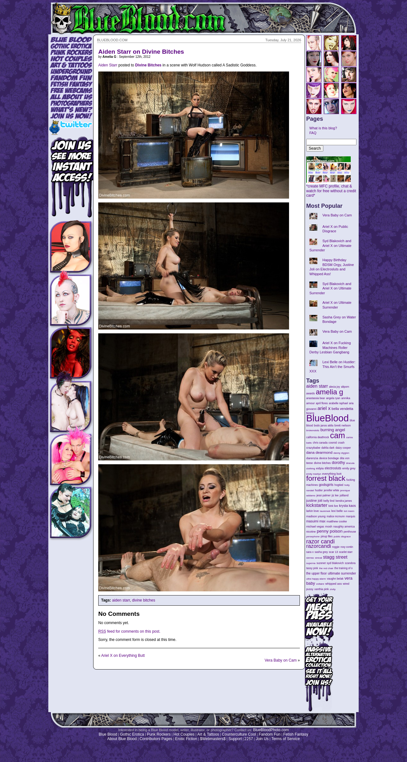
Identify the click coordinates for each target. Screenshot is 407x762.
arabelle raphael (338, 403)
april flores (322, 403)
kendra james (343, 500)
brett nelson (343, 425)
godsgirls (326, 484)
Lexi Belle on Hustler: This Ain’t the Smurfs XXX (332, 366)
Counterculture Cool (239, 734)
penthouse (350, 531)
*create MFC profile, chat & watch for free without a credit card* (331, 189)
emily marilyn (313, 474)
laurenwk (325, 511)
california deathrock (317, 437)
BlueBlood (327, 418)
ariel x (323, 408)
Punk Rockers (159, 734)
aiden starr (121, 600)
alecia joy (334, 386)
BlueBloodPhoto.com (271, 730)
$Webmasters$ (212, 739)
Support (235, 739)
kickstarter (317, 505)
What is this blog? (323, 128)
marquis (350, 516)
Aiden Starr (107, 65)
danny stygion (341, 453)
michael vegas (315, 526)
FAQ (312, 133)
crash (341, 442)
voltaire (320, 583)
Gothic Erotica (132, 734)
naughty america (344, 526)
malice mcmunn (336, 516)
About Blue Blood (122, 739)
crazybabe (313, 447)
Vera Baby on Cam (281, 660)
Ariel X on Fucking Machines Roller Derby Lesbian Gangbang (330, 347)
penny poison (329, 531)
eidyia (320, 468)
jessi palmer (323, 495)
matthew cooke (337, 521)
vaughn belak (335, 578)
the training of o (344, 568)
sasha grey (321, 552)
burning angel (333, 429)
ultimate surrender (342, 573)
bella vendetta (342, 409)
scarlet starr (346, 552)
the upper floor (316, 573)
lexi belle (337, 511)
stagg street (335, 557)
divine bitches (143, 600)
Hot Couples (184, 734)
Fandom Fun (269, 734)
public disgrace (342, 536)
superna (310, 563)
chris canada (320, 442)
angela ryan (333, 398)
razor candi (320, 541)
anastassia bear (315, 398)
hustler (319, 490)
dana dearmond (319, 452)
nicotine (311, 531)
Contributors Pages (156, 739)
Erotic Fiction (186, 739)
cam (337, 435)
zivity (332, 589)
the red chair (326, 568)
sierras (310, 557)
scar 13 (333, 552)
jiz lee (335, 495)
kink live (333, 505)
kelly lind (329, 500)
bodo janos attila (323, 425)
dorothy (338, 462)
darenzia (312, 458)
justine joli (314, 500)
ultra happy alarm (316, 578)
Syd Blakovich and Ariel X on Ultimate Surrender (330, 245)
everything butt (331, 473)
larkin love (312, 511)
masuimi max (316, 521)
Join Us (262, 739)
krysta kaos (347, 505)
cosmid (332, 442)
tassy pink (312, 568)
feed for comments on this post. (129, 631)
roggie (335, 546)
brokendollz (312, 430)
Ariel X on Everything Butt (123, 655)
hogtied (339, 484)
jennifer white (331, 490)
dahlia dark (328, 447)
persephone (313, 536)
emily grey (348, 468)
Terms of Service (285, 739)
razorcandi (318, 546)
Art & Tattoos (208, 734)
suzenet (321, 563)
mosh (328, 526)
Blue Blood (108, 734)
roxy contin (347, 547)
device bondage (329, 458)
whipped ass (333, 583)
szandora (350, 563)
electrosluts (333, 468)
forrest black (325, 478)
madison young (316, 516)
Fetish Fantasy (295, 734)
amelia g (329, 392)
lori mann (349, 511)
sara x (310, 552)
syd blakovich (335, 563)
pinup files (327, 536)
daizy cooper (343, 447)
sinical (318, 557)
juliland (344, 495)
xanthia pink (321, 589)
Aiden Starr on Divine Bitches (141, 51)
